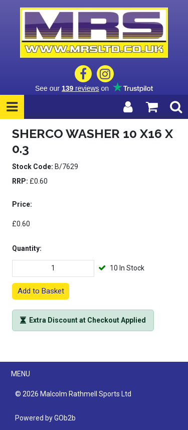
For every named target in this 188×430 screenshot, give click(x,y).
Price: (22, 204)
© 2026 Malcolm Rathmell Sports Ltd (73, 394)
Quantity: (27, 248)
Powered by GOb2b (45, 418)
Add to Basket (41, 291)
